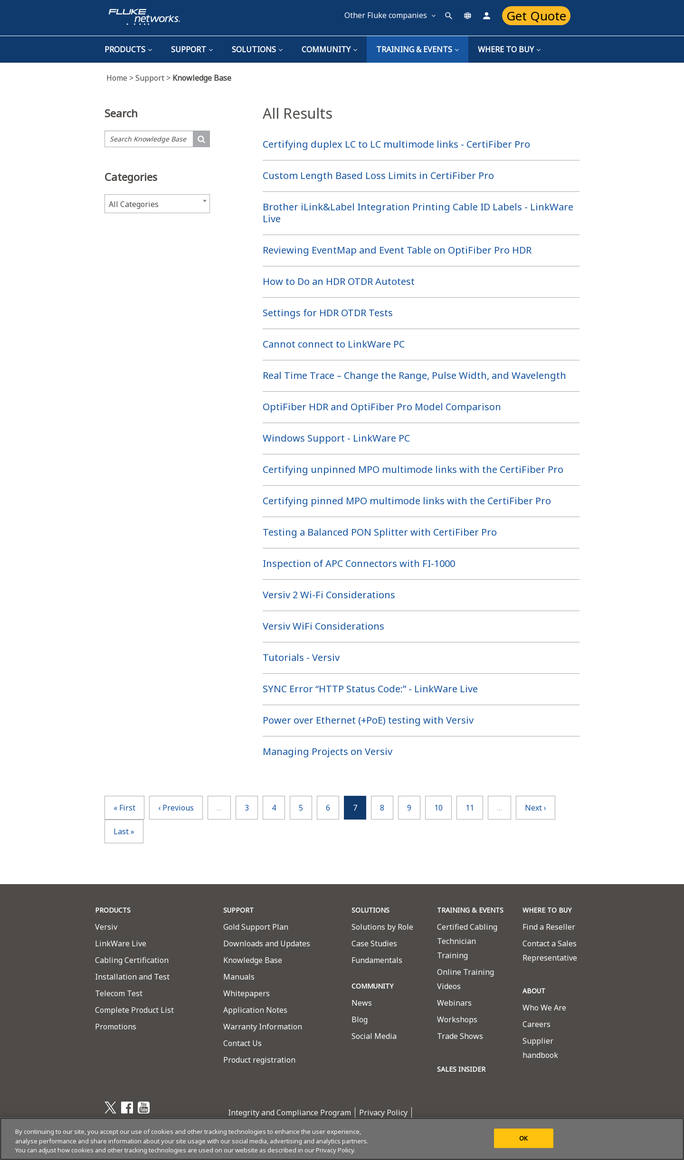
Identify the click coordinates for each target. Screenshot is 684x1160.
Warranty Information (262, 1026)
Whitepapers (246, 993)
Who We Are (544, 1007)
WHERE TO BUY (546, 910)
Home (120, 78)
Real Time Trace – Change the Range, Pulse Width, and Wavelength (414, 375)
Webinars (454, 1003)
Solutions (257, 49)
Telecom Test (118, 993)
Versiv (106, 927)
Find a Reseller (548, 927)
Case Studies (374, 943)
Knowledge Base (252, 960)
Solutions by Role (382, 927)
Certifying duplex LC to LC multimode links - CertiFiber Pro (396, 144)
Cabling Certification (132, 960)
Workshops (457, 1019)
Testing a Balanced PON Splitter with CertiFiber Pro (380, 532)
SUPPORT (238, 910)
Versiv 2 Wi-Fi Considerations (329, 594)
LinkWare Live (120, 943)
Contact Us (242, 1043)
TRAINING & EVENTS (417, 49)
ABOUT (533, 990)
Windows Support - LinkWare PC (336, 438)
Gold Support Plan (255, 927)
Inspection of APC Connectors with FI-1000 (359, 563)
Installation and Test (132, 976)
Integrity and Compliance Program (289, 1112)
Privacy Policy (383, 1112)
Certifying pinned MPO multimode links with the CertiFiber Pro (407, 500)
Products (128, 49)
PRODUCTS (113, 910)
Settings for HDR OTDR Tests (328, 312)
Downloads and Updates (266, 943)
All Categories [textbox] (134, 204)
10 (438, 807)
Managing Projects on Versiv (327, 751)
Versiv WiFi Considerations (323, 626)
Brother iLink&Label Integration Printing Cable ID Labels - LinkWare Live (418, 212)
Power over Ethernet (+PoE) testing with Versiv (368, 720)
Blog (360, 1019)
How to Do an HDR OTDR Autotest (339, 281)
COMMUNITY (372, 985)
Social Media (374, 1036)
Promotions (115, 1026)
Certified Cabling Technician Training (467, 941)
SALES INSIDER (461, 1069)
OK (523, 1137)
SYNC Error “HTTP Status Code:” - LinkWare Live (370, 688)
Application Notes (255, 1010)
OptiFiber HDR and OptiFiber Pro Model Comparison (382, 406)
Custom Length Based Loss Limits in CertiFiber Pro (378, 175)
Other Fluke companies (390, 15)
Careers (536, 1024)
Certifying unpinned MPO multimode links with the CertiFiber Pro (413, 469)
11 (470, 807)
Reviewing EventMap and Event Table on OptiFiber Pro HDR (397, 250)
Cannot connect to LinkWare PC (334, 344)
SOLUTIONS (371, 910)
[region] (342, 1139)
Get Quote (536, 15)
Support (192, 49)
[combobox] (157, 203)
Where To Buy (509, 49)
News (362, 1003)
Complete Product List (134, 1010)
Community (329, 49)
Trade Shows (460, 1036)
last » (124, 831)
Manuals (239, 976)
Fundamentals (377, 960)
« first (124, 807)
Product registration (259, 1060)
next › (535, 807)
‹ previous (176, 807)
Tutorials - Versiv (301, 657)
